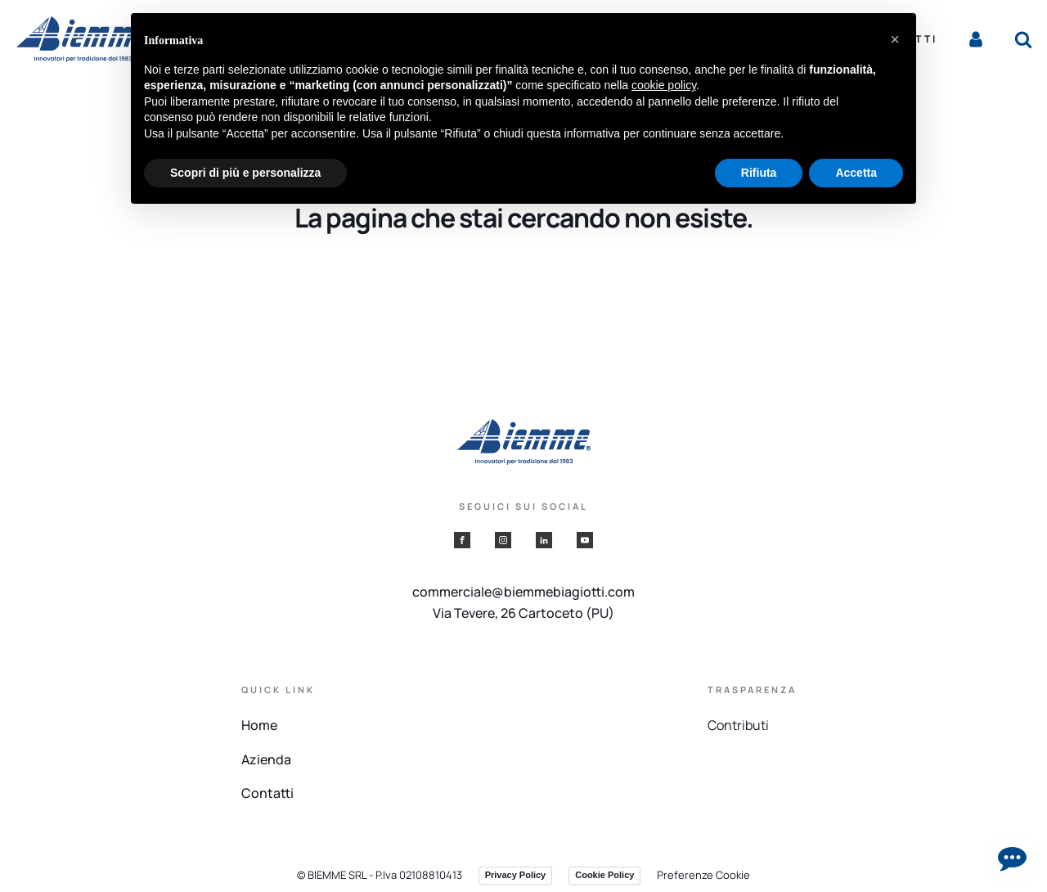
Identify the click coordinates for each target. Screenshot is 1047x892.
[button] (895, 39)
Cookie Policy (604, 875)
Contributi (738, 725)
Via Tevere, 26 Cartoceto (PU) (523, 613)
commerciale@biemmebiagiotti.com (523, 592)
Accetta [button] (856, 172)
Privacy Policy (515, 875)
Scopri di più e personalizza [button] (245, 172)
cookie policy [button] (663, 85)
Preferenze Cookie (703, 874)
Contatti (267, 793)
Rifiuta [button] (759, 172)
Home (259, 725)
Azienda (266, 759)
